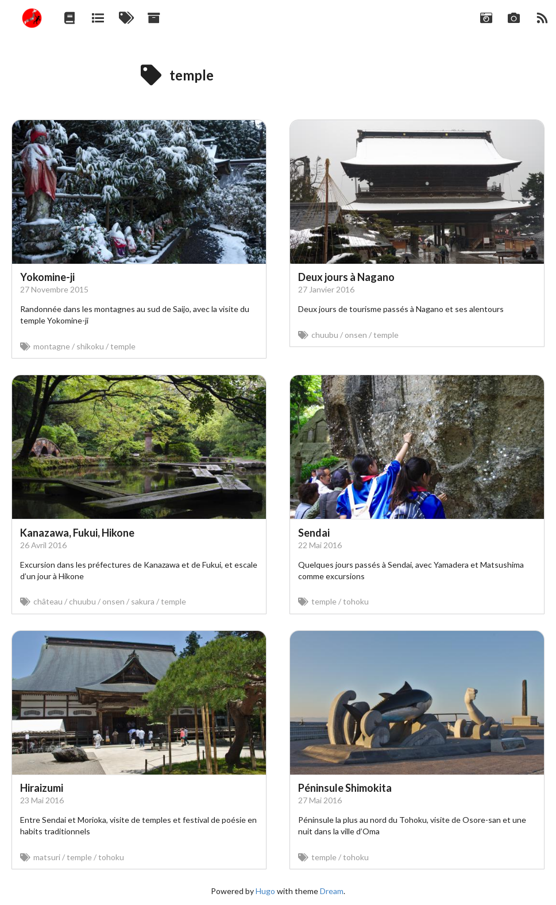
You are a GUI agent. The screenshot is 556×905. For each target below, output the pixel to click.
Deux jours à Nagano (346, 277)
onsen (356, 335)
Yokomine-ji (47, 277)
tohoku (356, 601)
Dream (331, 891)
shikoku (90, 346)
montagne (51, 346)
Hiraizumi (41, 787)
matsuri (46, 857)
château (48, 601)
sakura (143, 601)
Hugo (265, 891)
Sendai (314, 532)
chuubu (324, 335)
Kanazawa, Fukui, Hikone (77, 532)
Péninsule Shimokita (345, 787)
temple (123, 346)
